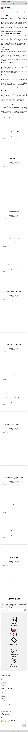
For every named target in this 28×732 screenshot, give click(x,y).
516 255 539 (5, 700)
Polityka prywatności (4, 677)
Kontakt (25, 3)
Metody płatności (4, 683)
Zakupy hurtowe (3, 680)
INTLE (12, 725)
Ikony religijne (5, 15)
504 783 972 (5, 702)
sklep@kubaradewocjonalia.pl (7, 704)
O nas (2, 679)
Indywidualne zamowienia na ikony (6, 692)
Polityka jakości (3, 682)
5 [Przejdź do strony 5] (15, 599)
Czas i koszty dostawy (4, 685)
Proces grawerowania (21, 112)
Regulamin (3, 695)
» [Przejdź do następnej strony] (21, 599)
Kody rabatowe (3, 693)
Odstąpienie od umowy (5, 696)
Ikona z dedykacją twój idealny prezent (7, 690)
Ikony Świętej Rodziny (7, 62)
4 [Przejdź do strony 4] (13, 599)
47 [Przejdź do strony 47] (19, 599)
